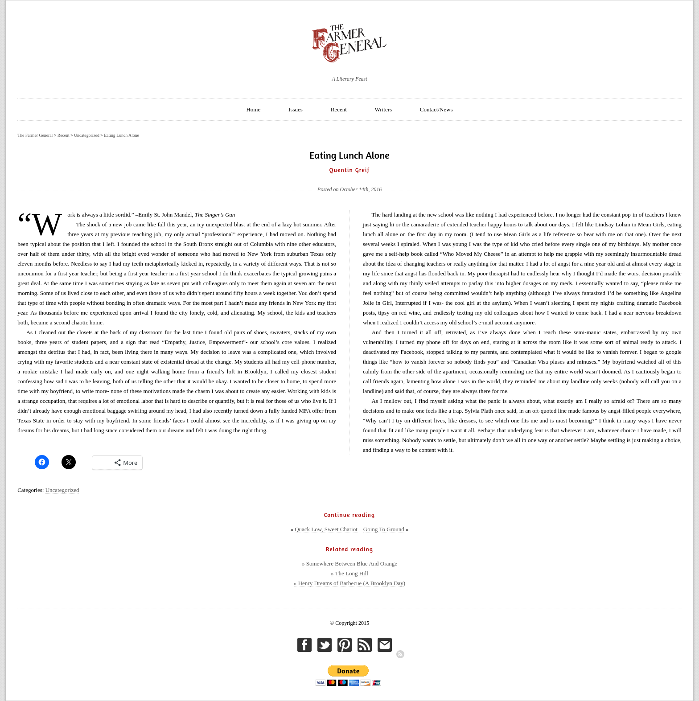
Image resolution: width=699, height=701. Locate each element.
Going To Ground (383, 529)
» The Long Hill (349, 573)
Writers (383, 109)
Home (253, 109)
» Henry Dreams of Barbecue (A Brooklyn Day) (349, 583)
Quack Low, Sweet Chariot (326, 529)
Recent (339, 109)
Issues (295, 109)
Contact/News (436, 109)
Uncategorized (62, 490)
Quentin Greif (349, 169)
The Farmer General (35, 135)
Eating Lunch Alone (121, 135)
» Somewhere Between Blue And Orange (349, 563)
